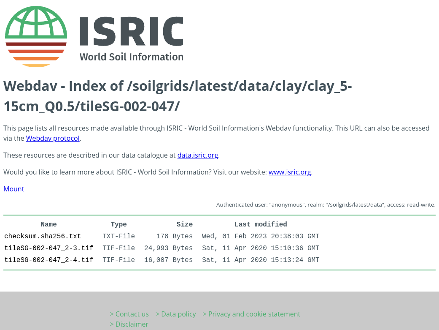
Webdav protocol (53, 138)
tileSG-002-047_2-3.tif (48, 248)
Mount (13, 189)
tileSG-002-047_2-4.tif (48, 260)
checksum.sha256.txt (42, 236)
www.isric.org (290, 172)
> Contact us (129, 314)
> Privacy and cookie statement (252, 314)
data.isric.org (198, 155)
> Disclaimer (129, 324)
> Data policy (176, 314)
